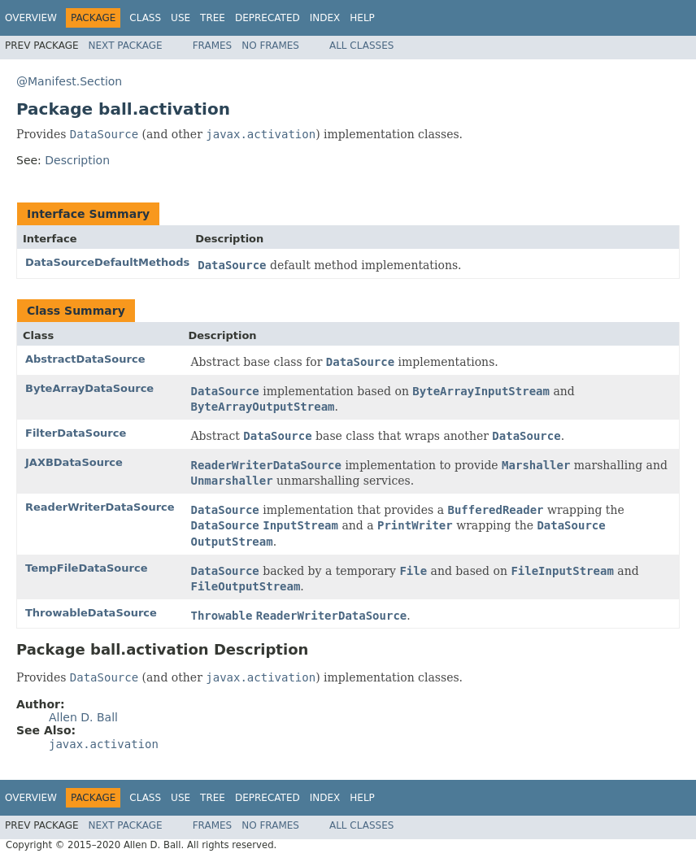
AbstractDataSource (85, 359)
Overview (31, 18)
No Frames (270, 45)
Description (77, 160)
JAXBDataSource (74, 462)
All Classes (361, 45)
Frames (213, 45)
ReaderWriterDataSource (100, 507)
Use (180, 18)
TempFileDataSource (86, 568)
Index (325, 18)
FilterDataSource (75, 433)
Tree (212, 18)
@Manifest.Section (69, 81)
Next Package (126, 45)
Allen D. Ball (83, 717)
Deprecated (267, 18)
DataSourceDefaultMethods (107, 262)
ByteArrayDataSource (89, 388)
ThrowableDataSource (91, 613)
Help (362, 18)
